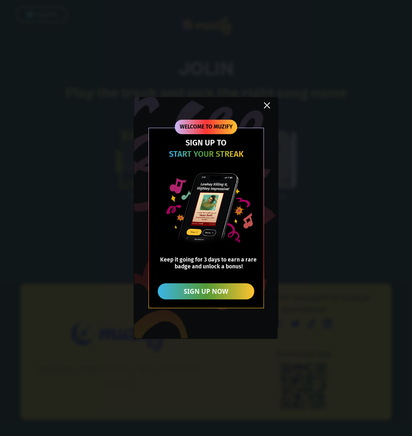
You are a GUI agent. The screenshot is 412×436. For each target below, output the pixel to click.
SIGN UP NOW (206, 291)
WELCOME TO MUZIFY (206, 126)
